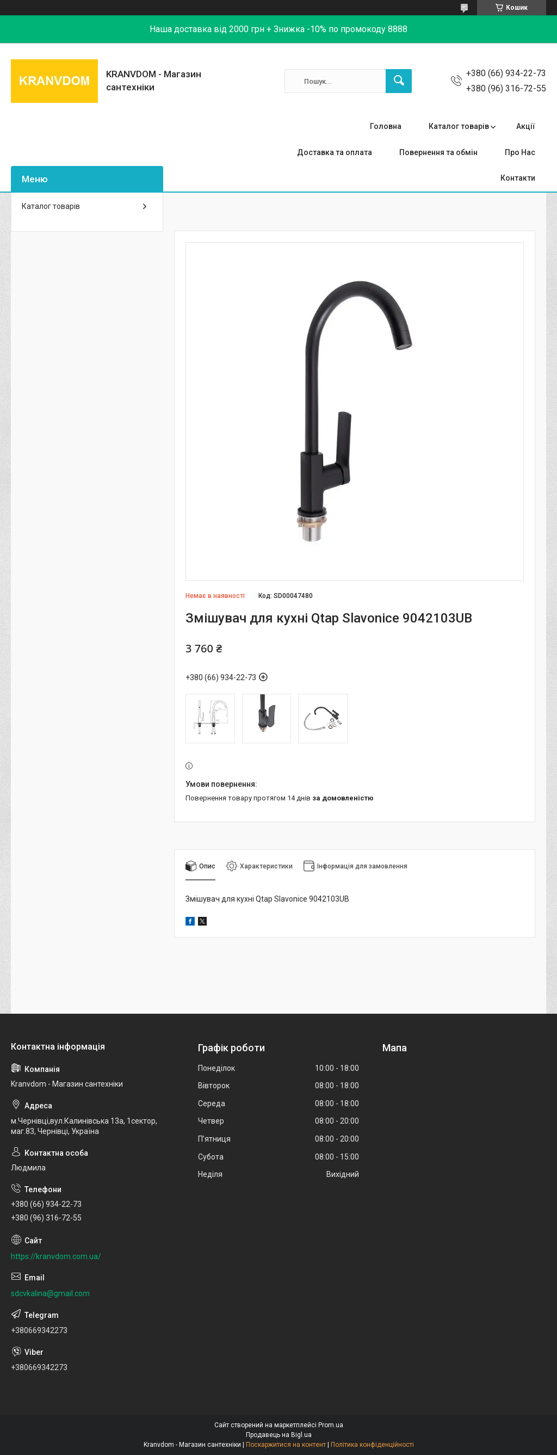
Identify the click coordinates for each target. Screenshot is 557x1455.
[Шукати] (399, 81)
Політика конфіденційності (372, 1444)
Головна (385, 126)
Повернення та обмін (438, 152)
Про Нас (520, 152)
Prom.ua (330, 1425)
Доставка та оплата (334, 152)
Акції (525, 126)
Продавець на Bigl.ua (279, 1435)
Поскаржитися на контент (286, 1444)
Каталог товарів (459, 126)
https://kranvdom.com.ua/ (56, 1256)
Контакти (517, 178)
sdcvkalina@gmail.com (50, 1293)
